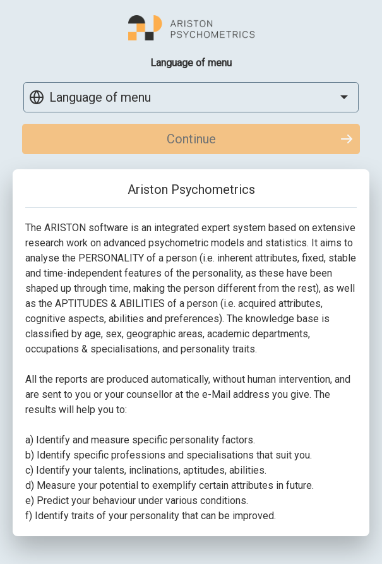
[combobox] (191, 97)
